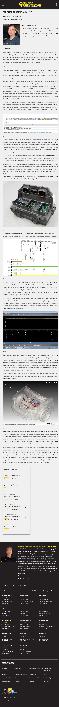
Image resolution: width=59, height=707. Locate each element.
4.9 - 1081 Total (43, 611)
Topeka (50, 561)
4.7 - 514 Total (43, 623)
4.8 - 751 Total (24, 636)
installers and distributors (48, 563)
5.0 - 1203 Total (5, 611)
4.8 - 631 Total (5, 636)
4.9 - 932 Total (24, 648)
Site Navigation (5, 701)
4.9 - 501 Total (5, 623)
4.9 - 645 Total (24, 611)
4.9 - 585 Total (5, 598)
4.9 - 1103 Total (43, 598)
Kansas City (32, 561)
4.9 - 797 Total (24, 598)
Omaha (38, 561)
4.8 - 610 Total (24, 623)
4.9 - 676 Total (43, 636)
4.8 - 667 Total (5, 648)
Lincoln (43, 561)
